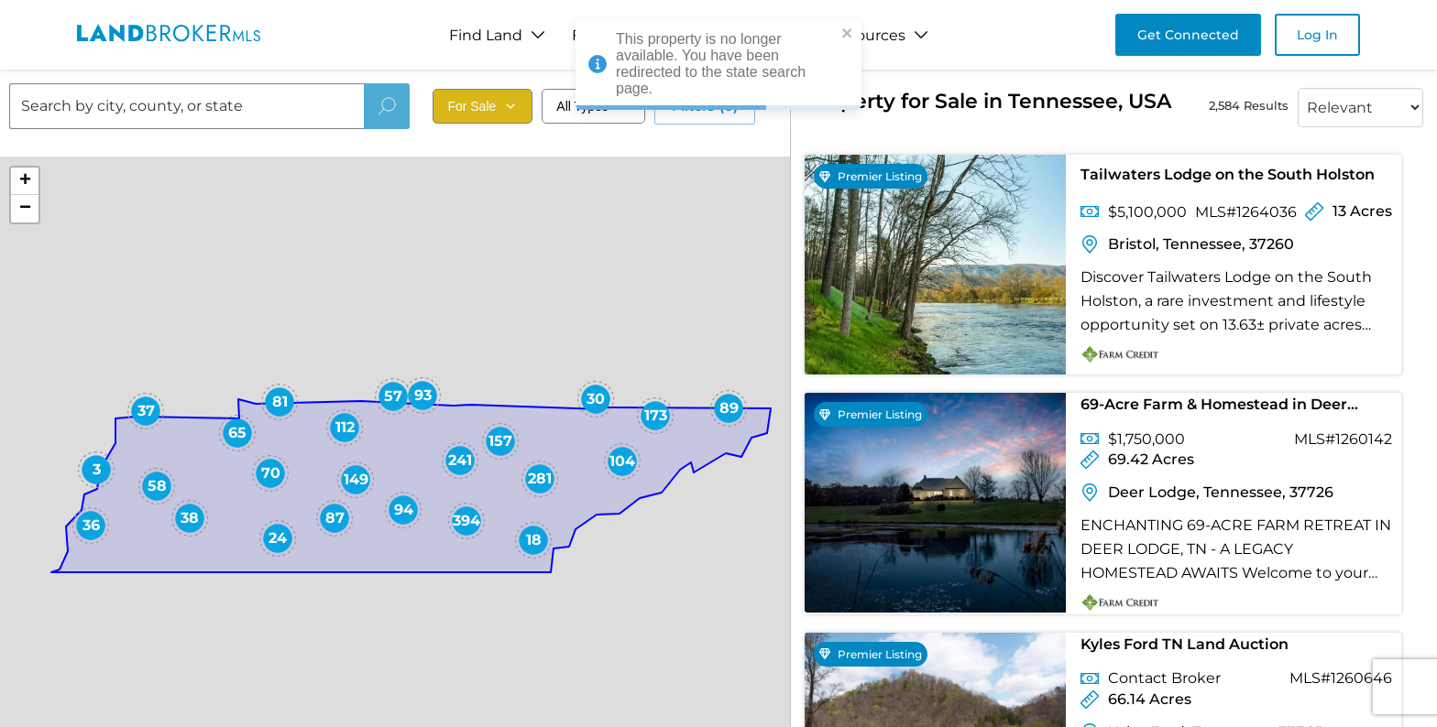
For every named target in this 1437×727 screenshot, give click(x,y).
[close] (847, 34)
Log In (1317, 35)
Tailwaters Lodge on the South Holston (1227, 174)
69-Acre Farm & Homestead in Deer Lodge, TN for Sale (1213, 408)
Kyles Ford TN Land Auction (1184, 644)
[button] (96, 470)
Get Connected (1188, 35)
